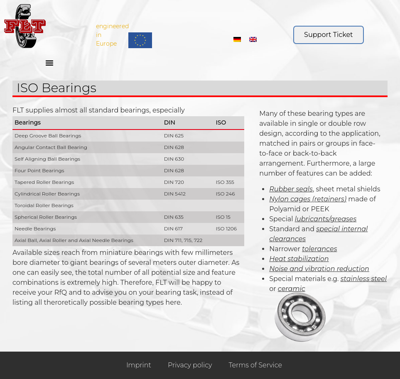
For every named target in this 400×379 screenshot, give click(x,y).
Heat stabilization (299, 259)
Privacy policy (190, 365)
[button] (49, 62)
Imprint (138, 365)
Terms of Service (255, 365)
